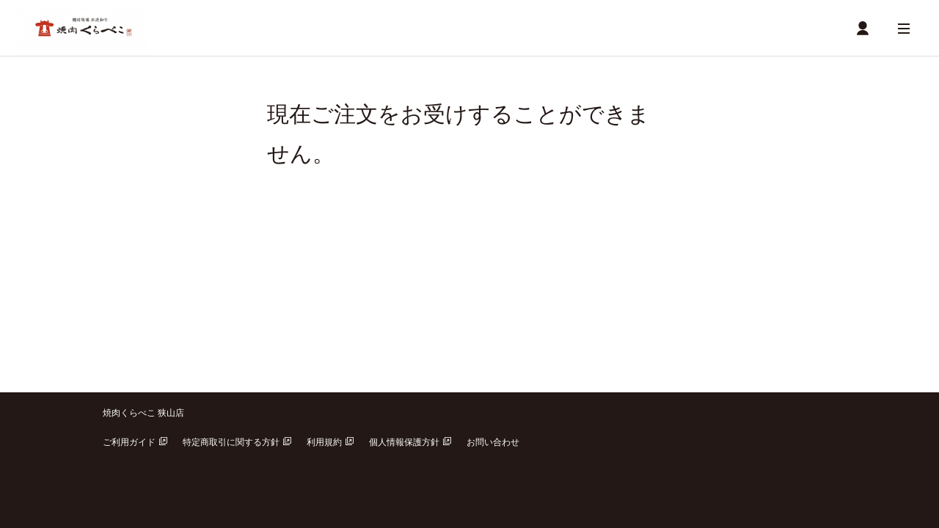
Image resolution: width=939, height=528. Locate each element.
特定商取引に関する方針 (237, 442)
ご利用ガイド (135, 442)
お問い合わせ (493, 442)
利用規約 (330, 442)
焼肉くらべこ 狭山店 (143, 413)
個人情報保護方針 (410, 442)
